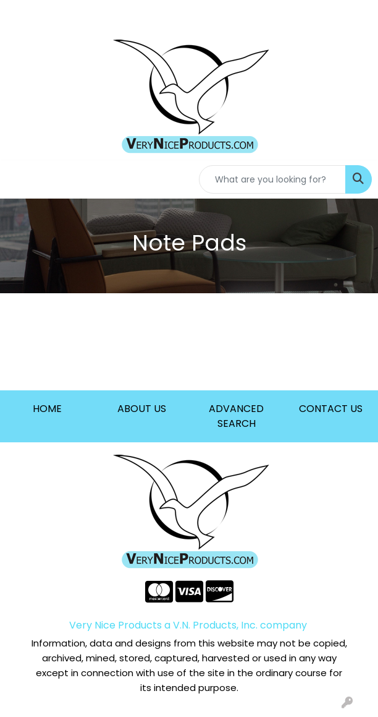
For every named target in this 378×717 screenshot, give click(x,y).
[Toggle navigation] (19, 179)
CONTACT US (331, 408)
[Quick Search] (272, 179)
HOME (47, 408)
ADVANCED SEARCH (236, 416)
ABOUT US (141, 408)
